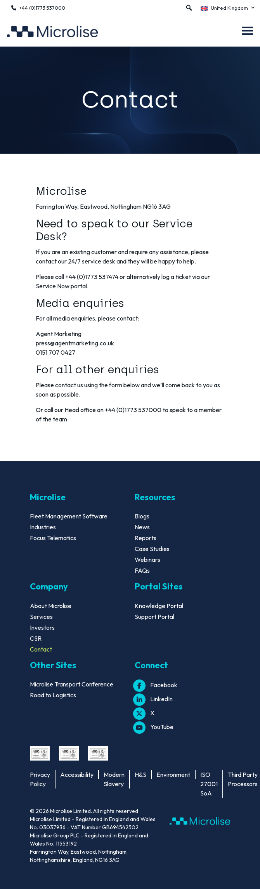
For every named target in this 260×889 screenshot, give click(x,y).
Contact (41, 649)
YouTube (154, 727)
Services (41, 616)
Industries (43, 527)
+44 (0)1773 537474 (91, 277)
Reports (145, 538)
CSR (36, 638)
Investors (42, 627)
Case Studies (152, 549)
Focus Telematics (53, 538)
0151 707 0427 (55, 352)
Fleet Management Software (68, 516)
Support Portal (154, 616)
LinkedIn (154, 699)
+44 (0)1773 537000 (42, 8)
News (142, 527)
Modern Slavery (114, 779)
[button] (189, 8)
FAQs (142, 570)
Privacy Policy (40, 779)
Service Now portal (61, 286)
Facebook (156, 685)
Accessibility (77, 774)
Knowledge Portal (159, 606)
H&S (140, 774)
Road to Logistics (53, 695)
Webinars (147, 559)
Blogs (142, 516)
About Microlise (50, 606)
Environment (173, 774)
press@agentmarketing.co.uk (75, 343)
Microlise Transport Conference (71, 684)
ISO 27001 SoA (209, 784)
